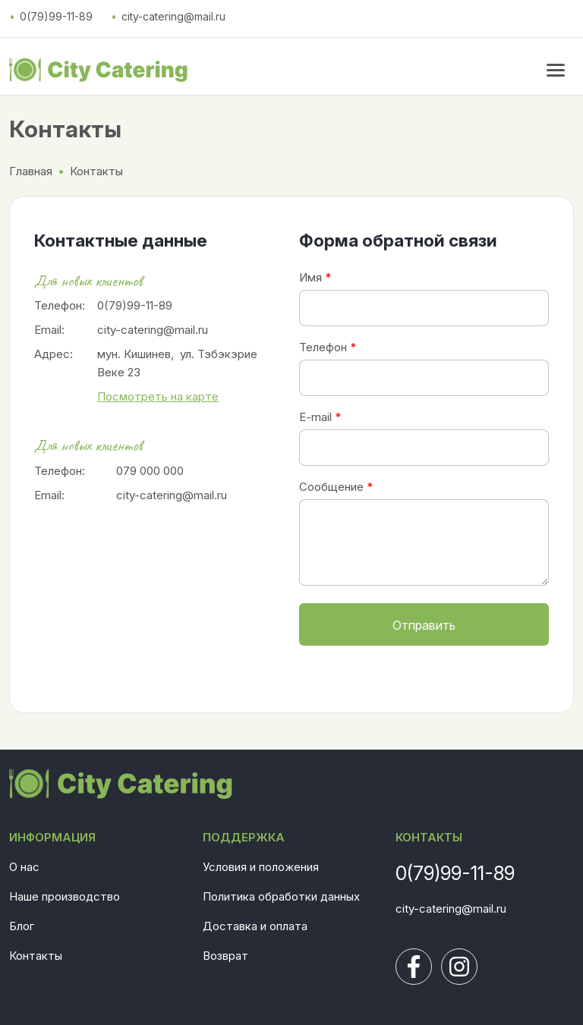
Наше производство (64, 896)
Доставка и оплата (255, 926)
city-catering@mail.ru (173, 16)
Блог (21, 926)
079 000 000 (150, 471)
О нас (24, 867)
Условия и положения (261, 867)
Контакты (35, 955)
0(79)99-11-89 (56, 16)
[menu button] (555, 70)
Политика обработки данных (281, 896)
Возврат (225, 955)
